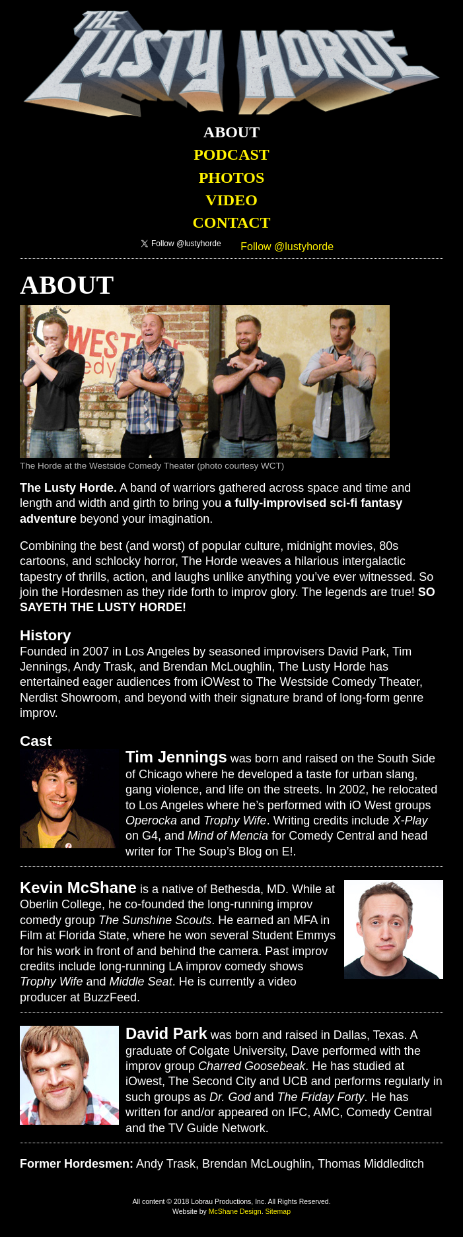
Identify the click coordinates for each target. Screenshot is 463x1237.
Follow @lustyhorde (287, 246)
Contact (231, 222)
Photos (232, 177)
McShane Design (235, 1211)
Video (231, 200)
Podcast (231, 154)
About (231, 132)
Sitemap (278, 1211)
